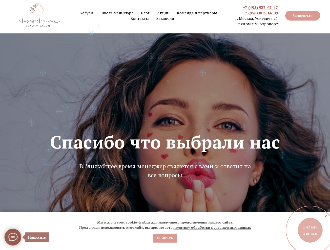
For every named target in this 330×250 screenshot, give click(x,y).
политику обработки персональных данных (212, 227)
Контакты (139, 18)
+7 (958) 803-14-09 (260, 13)
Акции (163, 13)
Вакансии (165, 18)
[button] (302, 16)
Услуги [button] (86, 13)
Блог (145, 13)
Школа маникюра (116, 13)
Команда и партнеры (197, 13)
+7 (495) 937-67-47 (260, 7)
